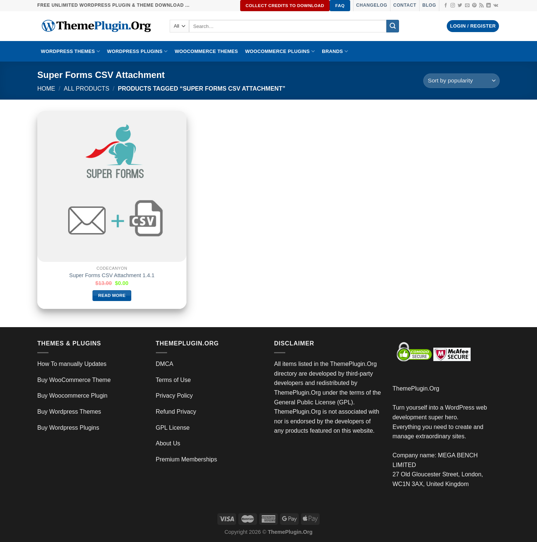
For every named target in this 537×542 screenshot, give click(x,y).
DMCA (164, 364)
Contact (404, 5)
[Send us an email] (467, 5)
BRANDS (335, 51)
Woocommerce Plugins (280, 51)
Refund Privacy (176, 411)
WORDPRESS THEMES (70, 51)
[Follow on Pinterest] (474, 5)
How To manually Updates (72, 364)
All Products (86, 88)
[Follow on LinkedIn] (488, 5)
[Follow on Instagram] (452, 5)
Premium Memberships (186, 459)
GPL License (173, 427)
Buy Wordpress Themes (69, 411)
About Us (168, 443)
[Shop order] (461, 80)
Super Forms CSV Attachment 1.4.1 (112, 275)
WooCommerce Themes (206, 51)
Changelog (371, 5)
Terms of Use (173, 380)
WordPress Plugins (137, 51)
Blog (429, 5)
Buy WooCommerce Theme (74, 380)
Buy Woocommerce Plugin (72, 395)
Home (46, 88)
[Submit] (392, 26)
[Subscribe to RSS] (481, 5)
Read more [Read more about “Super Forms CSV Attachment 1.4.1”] (112, 295)
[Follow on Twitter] (460, 5)
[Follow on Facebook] (445, 5)
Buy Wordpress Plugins (68, 427)
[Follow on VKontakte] (495, 5)
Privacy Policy (174, 395)
